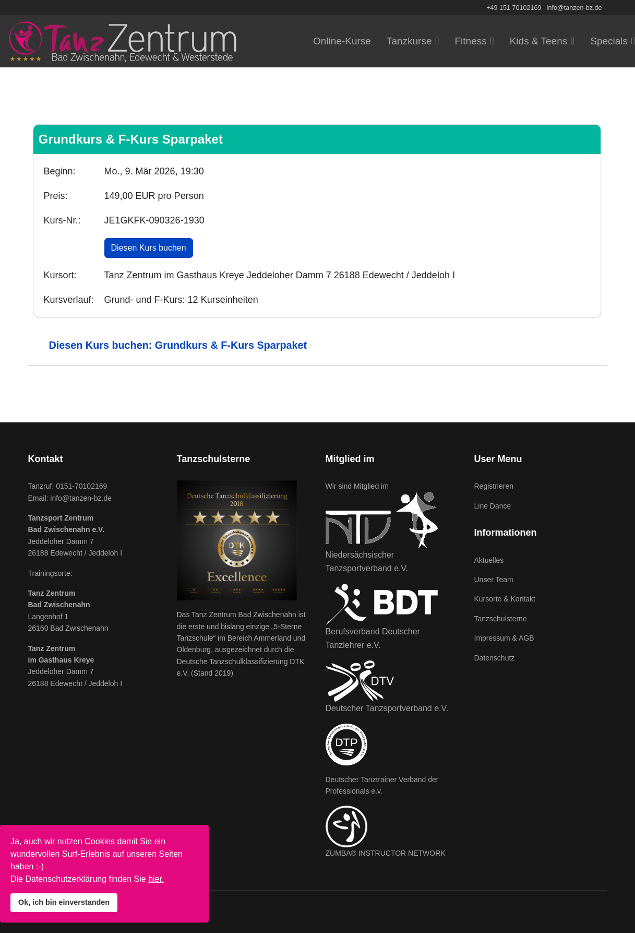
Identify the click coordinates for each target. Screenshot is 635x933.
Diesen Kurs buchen (148, 247)
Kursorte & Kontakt (505, 599)
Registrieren (493, 486)
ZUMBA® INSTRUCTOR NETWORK (386, 853)
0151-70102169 (81, 486)
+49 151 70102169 (513, 7)
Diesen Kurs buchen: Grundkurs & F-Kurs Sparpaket (178, 345)
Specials (609, 41)
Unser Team (493, 579)
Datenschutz (494, 658)
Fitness (470, 41)
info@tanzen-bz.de (574, 7)
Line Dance (492, 506)
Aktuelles (489, 560)
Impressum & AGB (504, 638)
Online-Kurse (342, 41)
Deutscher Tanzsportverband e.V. (387, 708)
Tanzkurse (409, 41)
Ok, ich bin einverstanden (64, 902)
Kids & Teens (539, 41)
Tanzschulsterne (500, 619)
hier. (156, 879)
